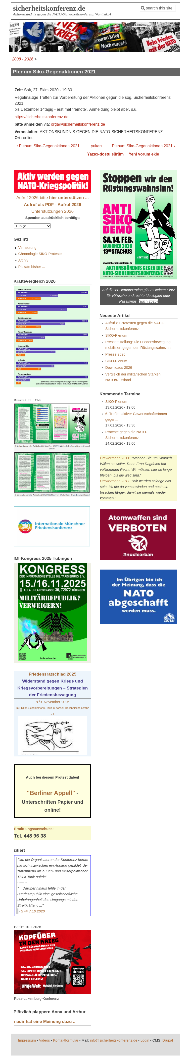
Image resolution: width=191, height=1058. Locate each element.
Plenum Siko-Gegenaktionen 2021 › (143, 146)
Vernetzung (27, 248)
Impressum (27, 1040)
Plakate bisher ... (31, 267)
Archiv (23, 260)
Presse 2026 (115, 354)
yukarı (94, 146)
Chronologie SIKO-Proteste (40, 254)
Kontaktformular (65, 1040)
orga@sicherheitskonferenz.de (78, 124)
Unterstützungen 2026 (52, 211)
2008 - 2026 (22, 59)
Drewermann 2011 (114, 458)
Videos (44, 1040)
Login (145, 1040)
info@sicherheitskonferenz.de (113, 1040)
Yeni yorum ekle (144, 154)
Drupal (167, 1040)
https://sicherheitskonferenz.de (41, 117)
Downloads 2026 (118, 368)
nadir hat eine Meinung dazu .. (44, 1021)
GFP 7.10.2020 (33, 911)
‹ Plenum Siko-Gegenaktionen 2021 (48, 146)
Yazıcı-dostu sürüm (105, 154)
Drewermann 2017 (114, 481)
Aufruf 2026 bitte (52, 197)
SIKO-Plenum (116, 335)
